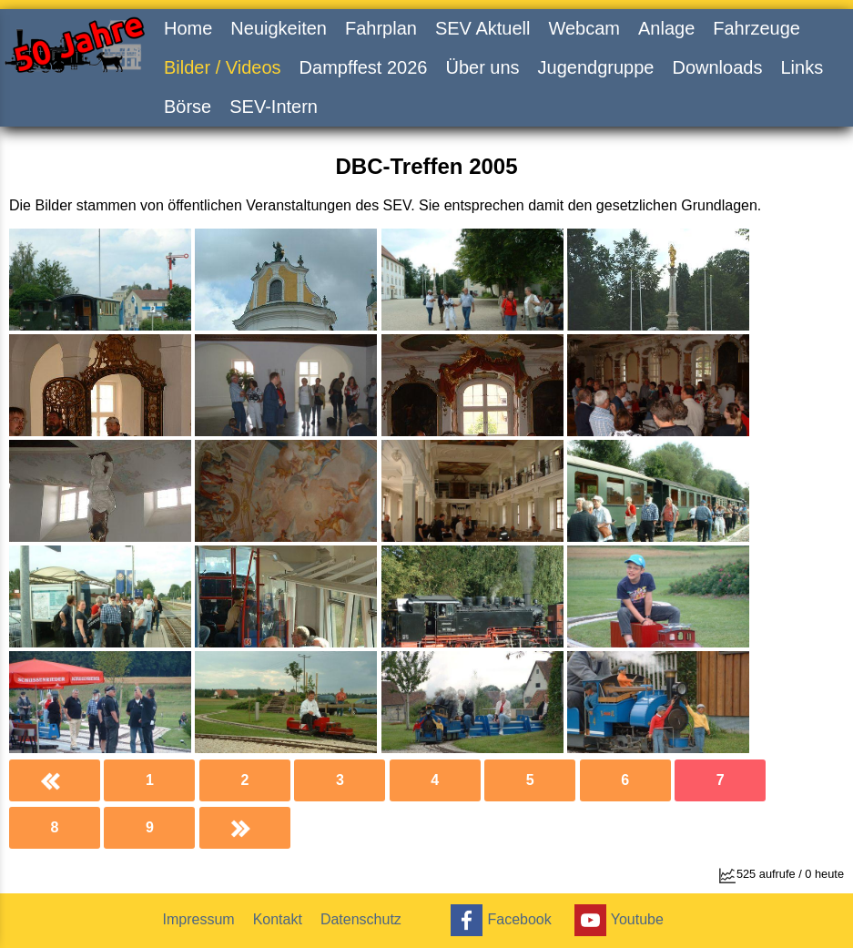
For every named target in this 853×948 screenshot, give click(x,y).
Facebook (498, 920)
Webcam (584, 28)
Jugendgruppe (596, 67)
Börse (187, 107)
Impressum (199, 919)
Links (801, 67)
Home (188, 28)
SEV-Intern (273, 107)
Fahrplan (381, 28)
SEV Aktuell (483, 28)
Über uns (482, 67)
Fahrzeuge (756, 28)
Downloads (717, 67)
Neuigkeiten (278, 28)
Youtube (617, 920)
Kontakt (277, 919)
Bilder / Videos (222, 67)
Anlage (666, 28)
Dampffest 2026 (364, 67)
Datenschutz (360, 919)
